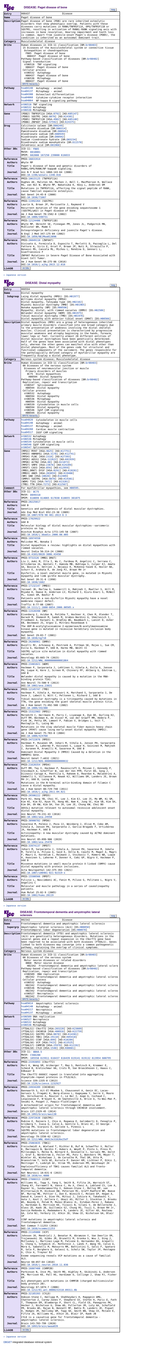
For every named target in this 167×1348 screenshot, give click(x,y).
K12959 (63, 468)
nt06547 (26, 448)
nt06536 (26, 110)
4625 (49, 451)
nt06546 (26, 445)
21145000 (34, 1233)
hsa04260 (27, 429)
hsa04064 (27, 100)
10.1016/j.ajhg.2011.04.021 (46, 792)
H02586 (99, 311)
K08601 (69, 1049)
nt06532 (26, 107)
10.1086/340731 (37, 217)
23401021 (34, 664)
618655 (65, 498)
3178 (53, 454)
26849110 (34, 240)
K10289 (68, 1040)
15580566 (34, 877)
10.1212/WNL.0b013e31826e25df (47, 1140)
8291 (56, 471)
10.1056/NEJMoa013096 (41, 236)
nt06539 (26, 442)
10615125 (34, 179)
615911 (44, 1059)
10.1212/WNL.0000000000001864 (47, 661)
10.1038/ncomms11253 (41, 1229)
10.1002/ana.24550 (39, 817)
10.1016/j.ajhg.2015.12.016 (46, 264)
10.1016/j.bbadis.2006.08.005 (47, 535)
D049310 (35, 495)
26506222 (34, 796)
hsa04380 (27, 94)
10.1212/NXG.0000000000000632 (47, 761)
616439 (65, 1059)
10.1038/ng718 (36, 638)
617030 (55, 498)
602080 (34, 155)
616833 (65, 155)
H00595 (74, 488)
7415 (52, 1043)
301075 (75, 498)
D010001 (35, 152)
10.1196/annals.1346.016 (44, 175)
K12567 (62, 485)
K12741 (69, 454)
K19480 (68, 473)
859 (48, 468)
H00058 (84, 928)
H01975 (77, 313)
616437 (55, 1059)
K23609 (77, 1029)
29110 (54, 1038)
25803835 (34, 1144)
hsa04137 (27, 91)
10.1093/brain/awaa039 (42, 1327)
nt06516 (26, 104)
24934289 (34, 1088)
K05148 (72, 119)
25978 (57, 1046)
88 (49, 462)
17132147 (34, 586)
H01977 (74, 297)
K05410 (71, 1038)
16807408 (34, 1269)
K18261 (72, 471)
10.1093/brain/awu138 (41, 1115)
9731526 (34, 558)
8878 (52, 116)
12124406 (34, 220)
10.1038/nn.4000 (38, 1176)
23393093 (34, 1063)
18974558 (34, 539)
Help (113, 10)
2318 (49, 457)
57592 (52, 122)
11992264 (34, 201)
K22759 (77, 1032)
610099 (34, 498)
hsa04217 (27, 1010)
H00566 (104, 319)
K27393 (65, 457)
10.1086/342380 (37, 708)
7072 (48, 482)
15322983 (34, 712)
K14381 (68, 116)
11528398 (34, 611)
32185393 (34, 1294)
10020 (45, 476)
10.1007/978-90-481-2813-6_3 (47, 515)
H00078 (81, 930)
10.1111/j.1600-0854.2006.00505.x (50, 608)
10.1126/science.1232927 (44, 1084)
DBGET (7, 1343)
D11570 (77, 142)
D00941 (62, 131)
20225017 (34, 502)
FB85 (36, 149)
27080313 (34, 1180)
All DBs (25, 268)
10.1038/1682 (36, 582)
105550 (34, 1059)
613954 (96, 1059)
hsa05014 (27, 1004)
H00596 (62, 308)
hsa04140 (27, 88)
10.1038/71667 (36, 197)
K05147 (72, 114)
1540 (53, 1049)
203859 (50, 473)
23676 (49, 465)
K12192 (74, 1046)
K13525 (68, 1043)
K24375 (69, 122)
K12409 (62, 476)
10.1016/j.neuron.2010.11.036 (47, 1265)
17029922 (34, 519)
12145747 (34, 689)
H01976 (78, 316)
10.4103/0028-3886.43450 (44, 554)
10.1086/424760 (37, 736)
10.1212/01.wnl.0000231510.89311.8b (52, 1291)
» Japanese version (14, 275)
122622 (52, 460)
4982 (56, 119)
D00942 (59, 137)
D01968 (55, 145)
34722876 (34, 740)
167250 (44, 155)
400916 (59, 1032)
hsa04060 (27, 97)
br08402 (92, 59)
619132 (85, 1059)
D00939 (59, 134)
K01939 (69, 460)
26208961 (34, 642)
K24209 (66, 465)
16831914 (34, 159)
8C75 (36, 492)
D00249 (57, 126)
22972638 (34, 1118)
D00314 (60, 128)
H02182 (77, 302)
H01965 (80, 305)
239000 (55, 155)
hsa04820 (27, 420)
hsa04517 (27, 433)
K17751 (65, 451)
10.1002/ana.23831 (39, 686)
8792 (56, 114)
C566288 (35, 1056)
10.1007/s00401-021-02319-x (46, 873)
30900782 (34, 821)
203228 (59, 1029)
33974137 (34, 846)
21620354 (34, 765)
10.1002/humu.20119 (40, 895)
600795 (106, 1059)
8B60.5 (37, 1052)
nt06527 (26, 1020)
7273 (46, 485)
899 (53, 1040)
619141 (75, 1059)
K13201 (63, 482)
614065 (44, 498)
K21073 (63, 462)
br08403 (91, 45)
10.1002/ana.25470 (39, 842)
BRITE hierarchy (30, 84)
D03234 (71, 139)
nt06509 (26, 1017)
